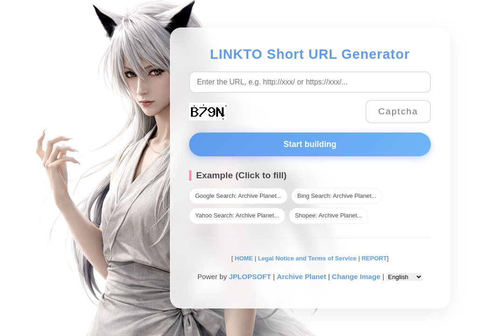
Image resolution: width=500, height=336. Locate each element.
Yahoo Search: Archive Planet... (237, 215)
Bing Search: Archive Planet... (336, 195)
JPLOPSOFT (250, 276)
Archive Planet (301, 276)
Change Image (356, 276)
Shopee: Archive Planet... (328, 215)
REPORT (374, 258)
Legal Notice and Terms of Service (307, 258)
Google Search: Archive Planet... (238, 195)
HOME (243, 258)
